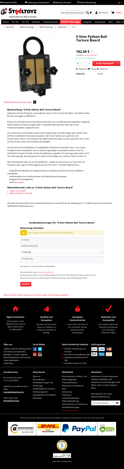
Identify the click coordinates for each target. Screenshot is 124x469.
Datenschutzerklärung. (45, 272)
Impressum (66, 395)
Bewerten (102, 69)
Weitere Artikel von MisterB (19, 193)
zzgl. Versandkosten (90, 55)
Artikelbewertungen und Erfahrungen (43, 384)
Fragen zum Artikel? (16, 191)
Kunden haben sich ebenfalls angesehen (52, 295)
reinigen (20, 182)
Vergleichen (82, 69)
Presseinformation (69, 382)
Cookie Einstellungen (70, 398)
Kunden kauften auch (26, 295)
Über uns (36, 376)
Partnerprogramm (40, 392)
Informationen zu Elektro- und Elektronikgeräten (74, 378)
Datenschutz (67, 392)
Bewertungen (28, 102)
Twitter (40, 349)
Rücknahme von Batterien (73, 385)
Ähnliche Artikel (10, 295)
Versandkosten (39, 379)
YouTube (35, 354)
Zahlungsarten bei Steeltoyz (44, 395)
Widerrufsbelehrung (70, 401)
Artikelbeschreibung (12, 102)
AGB (64, 388)
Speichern (26, 284)
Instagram (40, 354)
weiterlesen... (9, 363)
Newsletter (37, 398)
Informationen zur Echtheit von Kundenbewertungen (75, 405)
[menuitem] (75, 13)
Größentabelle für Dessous (44, 388)
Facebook (35, 349)
